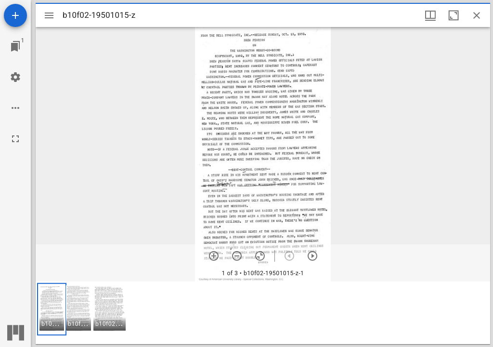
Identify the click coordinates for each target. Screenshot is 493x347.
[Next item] (312, 255)
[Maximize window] (453, 15)
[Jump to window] (15, 46)
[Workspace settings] (15, 77)
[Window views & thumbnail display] (430, 15)
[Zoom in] (213, 255)
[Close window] (476, 15)
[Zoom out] (236, 255)
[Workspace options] (15, 108)
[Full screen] (15, 138)
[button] (51, 309)
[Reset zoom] (260, 255)
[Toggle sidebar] (49, 15)
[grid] (263, 312)
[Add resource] (15, 15)
